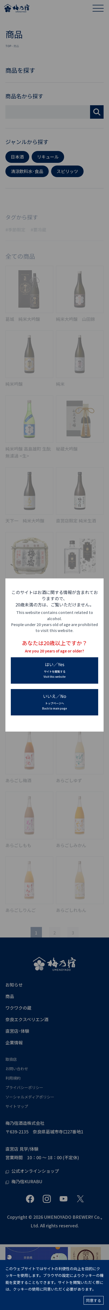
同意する (93, 1300)
